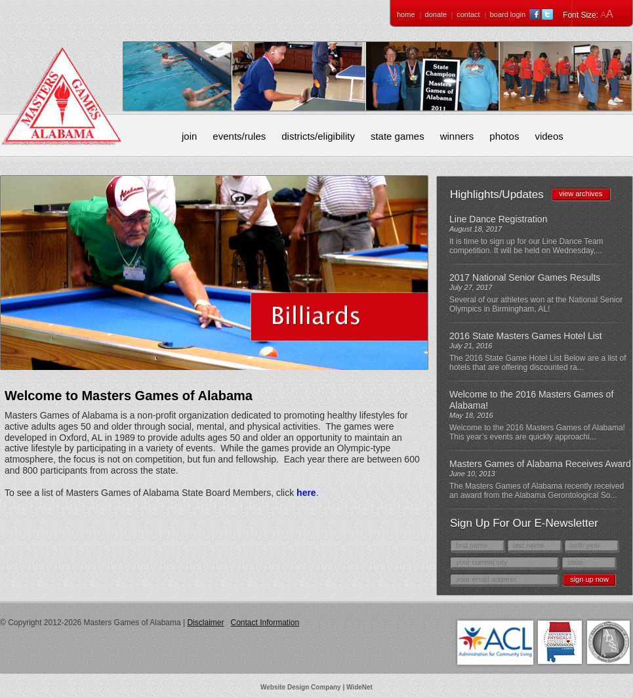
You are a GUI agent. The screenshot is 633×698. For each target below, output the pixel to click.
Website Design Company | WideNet (316, 687)
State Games (397, 136)
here (306, 492)
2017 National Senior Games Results (524, 277)
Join (189, 136)
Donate (436, 14)
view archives (580, 193)
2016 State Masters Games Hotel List (525, 336)
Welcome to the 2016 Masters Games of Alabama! (531, 400)
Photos (504, 136)
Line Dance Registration (498, 219)
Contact (468, 14)
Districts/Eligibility (318, 136)
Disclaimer (205, 622)
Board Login (507, 14)
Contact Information (264, 622)
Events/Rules (239, 136)
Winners (457, 136)
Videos (549, 136)
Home (406, 14)
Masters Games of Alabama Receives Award (540, 464)
